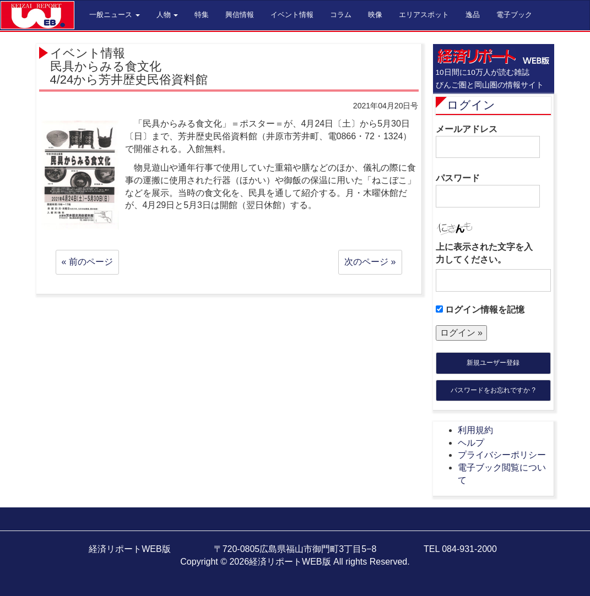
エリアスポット (424, 14)
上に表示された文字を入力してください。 (484, 253)
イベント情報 (291, 14)
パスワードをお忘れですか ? (493, 390)
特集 (201, 14)
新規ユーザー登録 (493, 363)
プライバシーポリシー (502, 455)
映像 (375, 14)
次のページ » (370, 261)
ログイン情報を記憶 (480, 309)
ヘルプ (471, 442)
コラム (340, 14)
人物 (167, 14)
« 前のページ (87, 261)
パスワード (488, 190)
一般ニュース (114, 14)
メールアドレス (488, 141)
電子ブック (514, 14)
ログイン (471, 105)
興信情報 (239, 14)
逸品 (472, 14)
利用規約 (475, 430)
